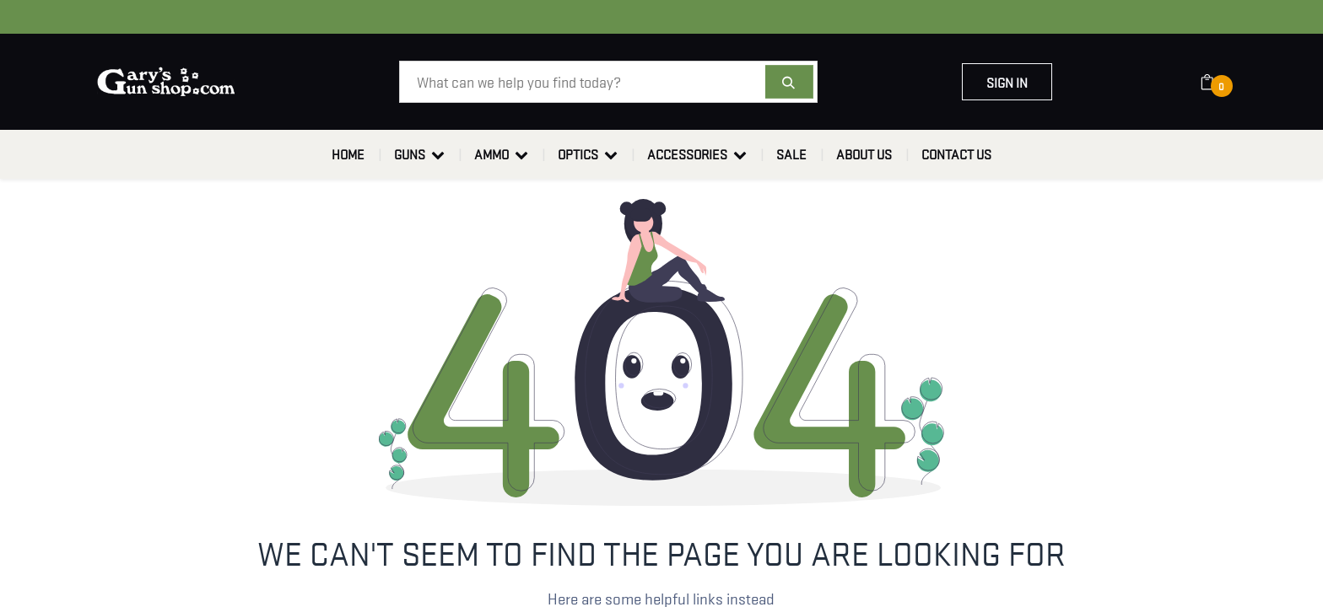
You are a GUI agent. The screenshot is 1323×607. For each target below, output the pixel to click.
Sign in (1007, 82)
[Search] (789, 82)
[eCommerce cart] (1217, 82)
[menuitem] (348, 154)
